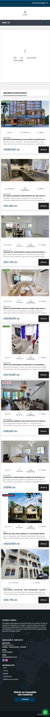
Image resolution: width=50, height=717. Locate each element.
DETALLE (44, 150)
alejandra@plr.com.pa (9, 657)
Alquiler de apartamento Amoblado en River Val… (24, 477)
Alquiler (5, 673)
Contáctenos (7, 676)
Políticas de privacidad (10, 679)
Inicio (5, 668)
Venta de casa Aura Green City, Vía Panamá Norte (24, 534)
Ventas (5, 670)
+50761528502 (40, 3)
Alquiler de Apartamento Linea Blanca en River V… (24, 252)
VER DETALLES (25, 114)
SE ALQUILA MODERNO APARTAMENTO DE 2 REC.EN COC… (24, 196)
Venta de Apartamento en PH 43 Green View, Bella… (24, 308)
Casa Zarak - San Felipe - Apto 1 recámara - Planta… (24, 590)
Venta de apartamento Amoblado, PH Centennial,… (24, 365)
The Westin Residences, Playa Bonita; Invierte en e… (24, 139)
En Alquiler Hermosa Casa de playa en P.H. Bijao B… (24, 421)
